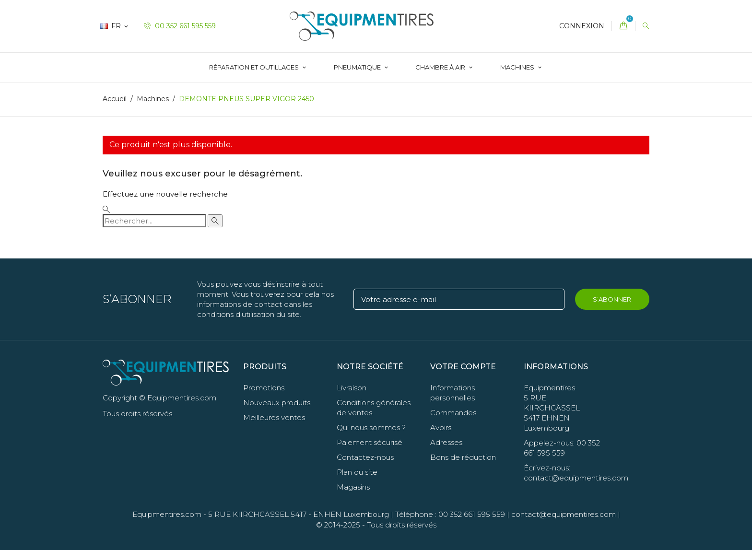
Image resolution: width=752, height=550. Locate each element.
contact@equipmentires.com (563, 514)
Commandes (453, 412)
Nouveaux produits (276, 402)
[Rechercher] (154, 220)
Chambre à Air (441, 67)
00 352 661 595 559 (180, 26)
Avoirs (440, 427)
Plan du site (357, 472)
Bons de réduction (463, 457)
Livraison (351, 387)
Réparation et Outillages (254, 67)
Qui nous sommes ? (371, 427)
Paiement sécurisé (369, 442)
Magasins (353, 486)
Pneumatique (358, 67)
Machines (518, 67)
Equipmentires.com (166, 514)
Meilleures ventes (274, 417)
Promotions (263, 387)
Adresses (446, 442)
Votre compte (463, 366)
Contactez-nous (365, 457)
